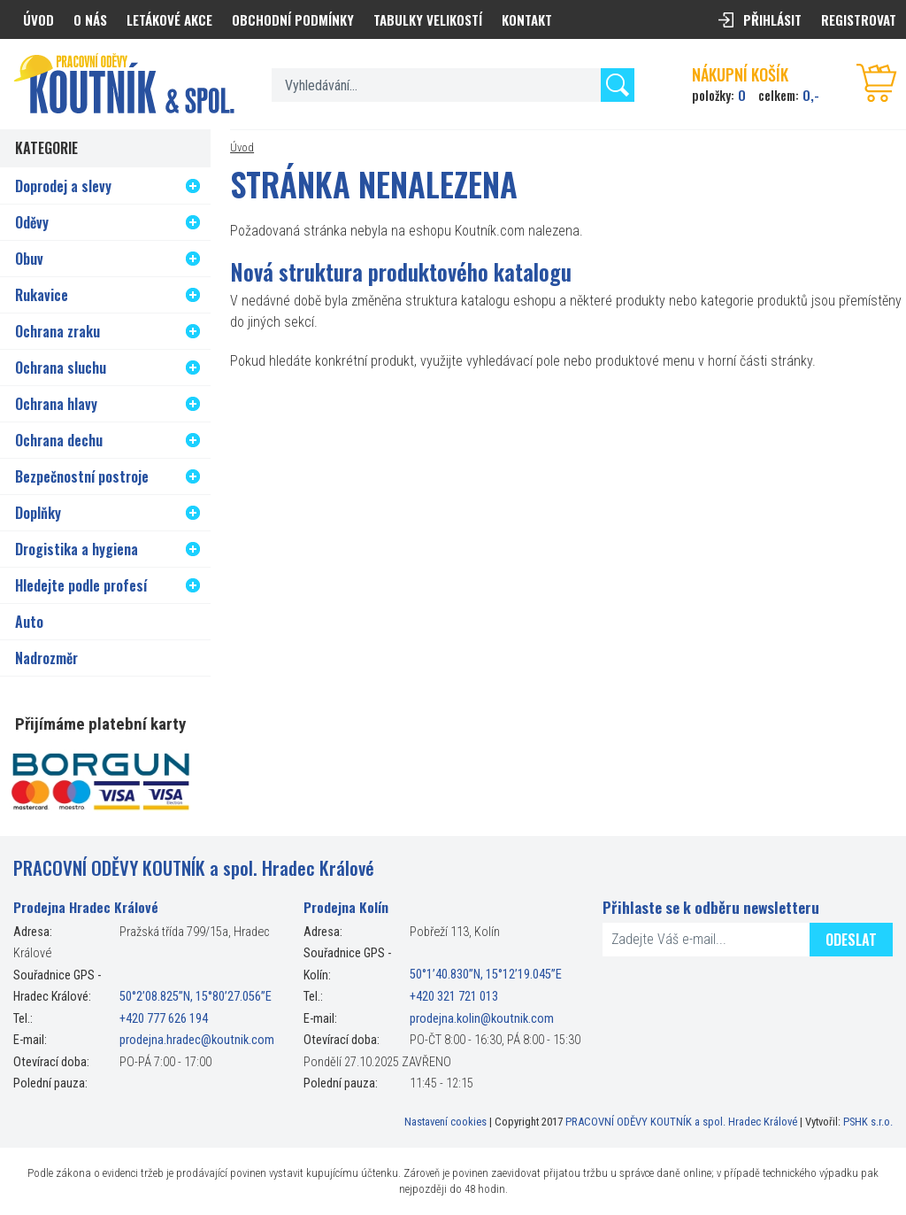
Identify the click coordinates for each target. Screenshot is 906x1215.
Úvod (242, 147)
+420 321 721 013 (454, 996)
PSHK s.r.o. (868, 1121)
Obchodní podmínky (293, 19)
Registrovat (858, 19)
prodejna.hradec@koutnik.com (196, 1040)
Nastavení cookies (445, 1121)
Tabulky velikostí (427, 19)
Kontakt (527, 19)
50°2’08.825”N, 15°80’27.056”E (195, 996)
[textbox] (453, 85)
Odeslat (851, 939)
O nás (90, 19)
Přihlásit (772, 19)
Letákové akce (169, 19)
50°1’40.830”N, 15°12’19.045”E (486, 975)
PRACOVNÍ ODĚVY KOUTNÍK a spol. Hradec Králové (681, 1121)
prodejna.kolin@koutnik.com (482, 1018)
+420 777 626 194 (163, 1018)
